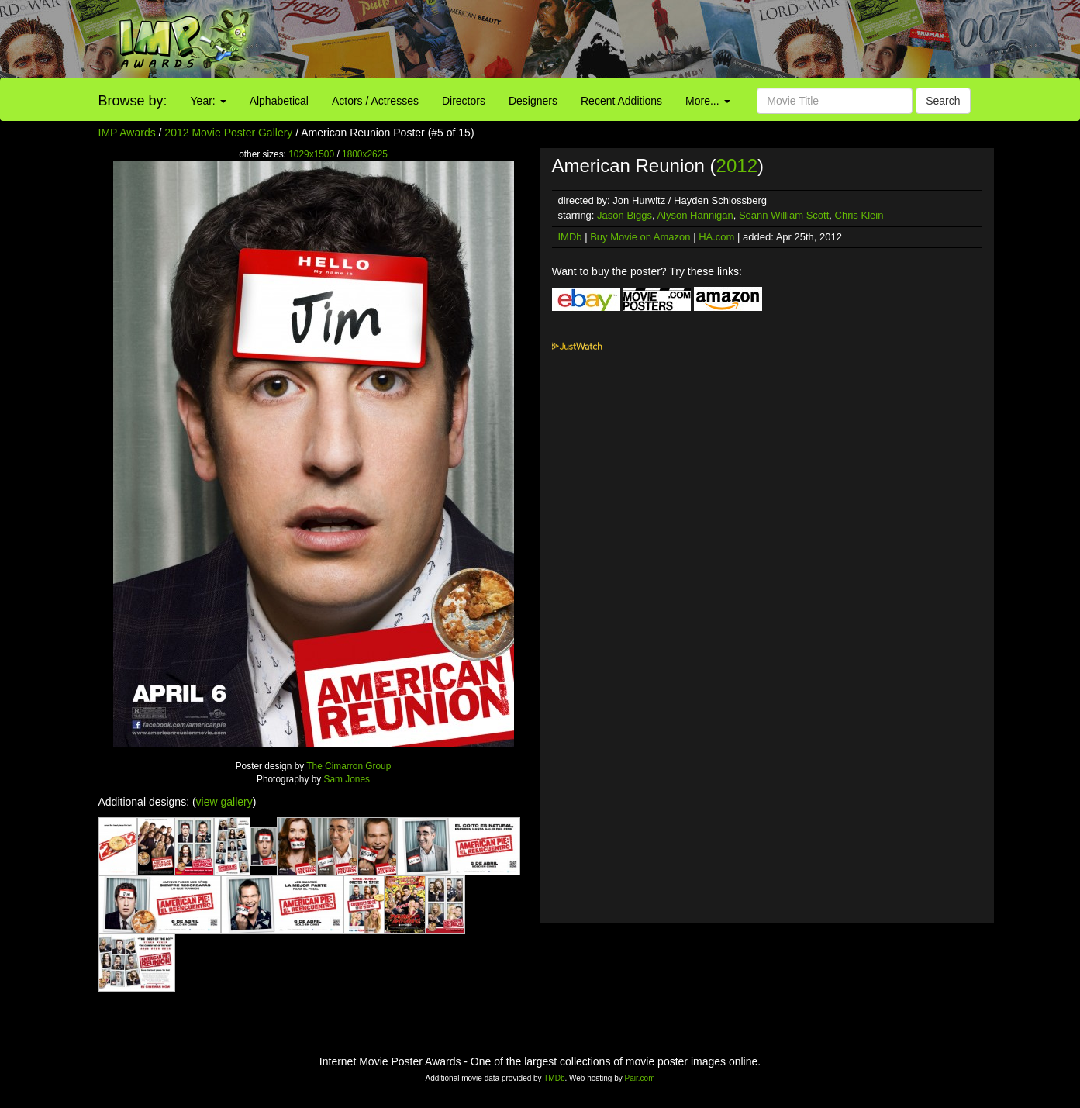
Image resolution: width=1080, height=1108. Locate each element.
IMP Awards (127, 132)
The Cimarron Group (348, 766)
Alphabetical (279, 101)
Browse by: (132, 101)
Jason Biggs (624, 215)
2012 (736, 165)
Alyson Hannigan (695, 215)
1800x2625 (365, 154)
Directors (463, 101)
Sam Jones (347, 779)
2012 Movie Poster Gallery (228, 132)
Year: (208, 101)
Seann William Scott (784, 215)
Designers (533, 101)
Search (943, 101)
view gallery (224, 802)
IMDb (570, 237)
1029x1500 (311, 154)
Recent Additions (621, 101)
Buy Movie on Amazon (640, 237)
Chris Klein (859, 215)
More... (707, 101)
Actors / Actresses (375, 101)
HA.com (716, 237)
